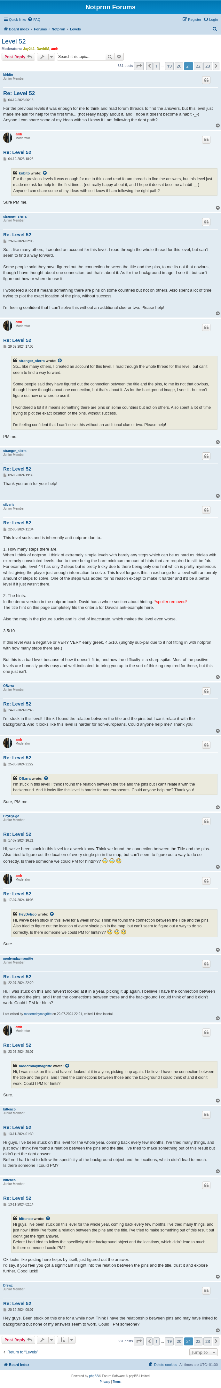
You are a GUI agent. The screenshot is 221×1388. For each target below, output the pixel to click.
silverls (8, 504)
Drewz (7, 1285)
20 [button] (179, 66)
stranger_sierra (15, 216)
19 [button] (169, 66)
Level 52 (14, 41)
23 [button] (207, 66)
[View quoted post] (45, 173)
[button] (139, 66)
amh (55, 49)
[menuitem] (34, 19)
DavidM (42, 49)
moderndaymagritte (18, 958)
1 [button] (156, 66)
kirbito (8, 75)
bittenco (9, 1109)
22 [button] (198, 66)
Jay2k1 (29, 49)
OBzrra (8, 686)
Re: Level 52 (19, 93)
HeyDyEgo (11, 816)
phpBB (94, 1376)
